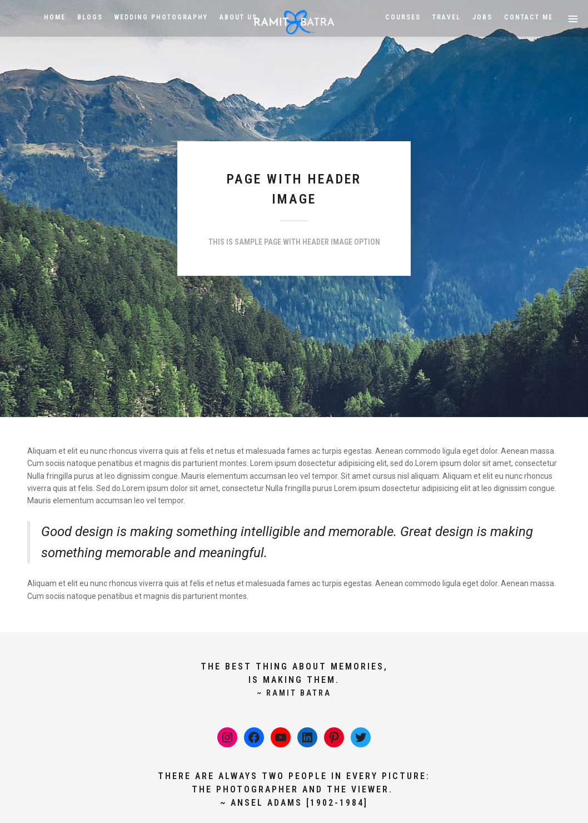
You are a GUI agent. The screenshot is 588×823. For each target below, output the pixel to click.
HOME (55, 17)
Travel (446, 17)
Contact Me (528, 17)
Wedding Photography (161, 17)
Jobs (482, 17)
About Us (238, 17)
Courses (403, 17)
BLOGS (90, 17)
